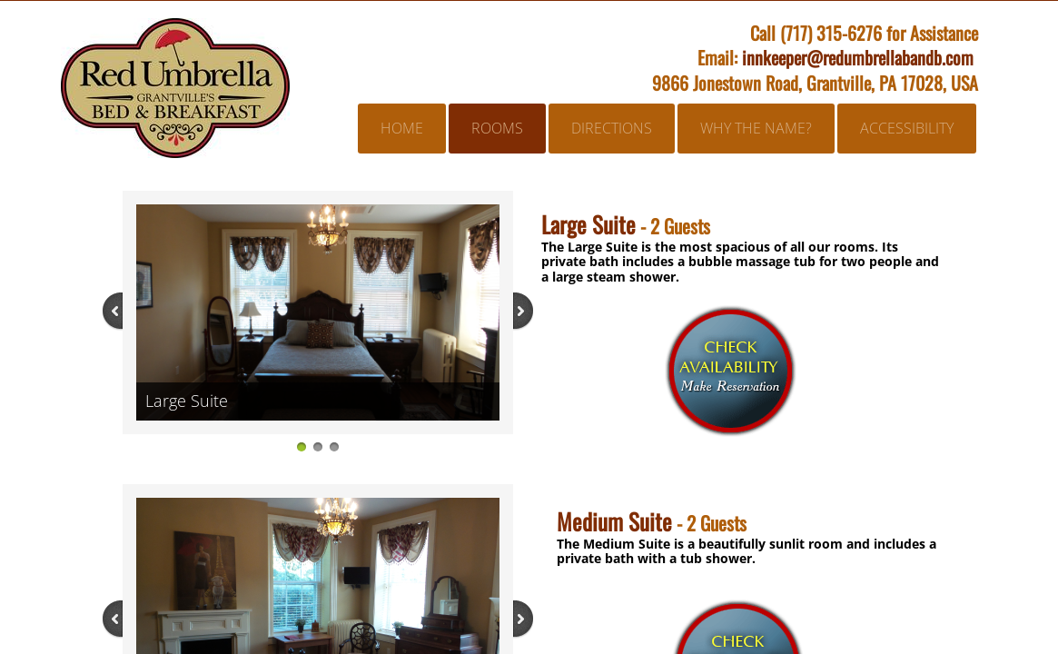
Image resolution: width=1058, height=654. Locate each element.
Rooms (497, 128)
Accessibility (907, 128)
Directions (611, 128)
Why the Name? (756, 128)
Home (402, 128)
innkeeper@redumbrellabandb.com (858, 57)
